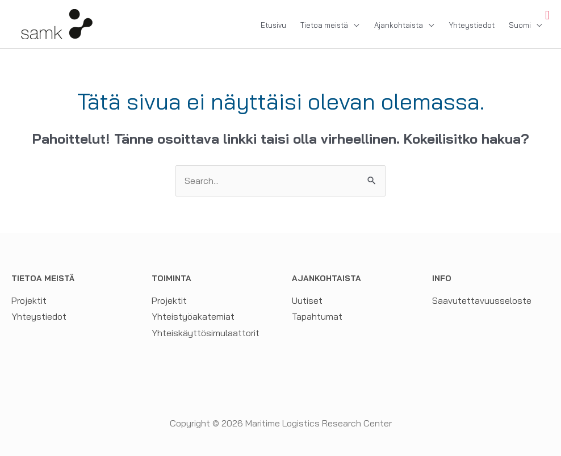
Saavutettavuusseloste (481, 300)
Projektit (29, 300)
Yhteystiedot (472, 25)
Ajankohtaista (398, 25)
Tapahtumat (317, 316)
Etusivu (273, 25)
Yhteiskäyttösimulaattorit (205, 332)
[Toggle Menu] (547, 15)
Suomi (520, 25)
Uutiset (307, 300)
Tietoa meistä (324, 25)
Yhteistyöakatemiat (193, 316)
